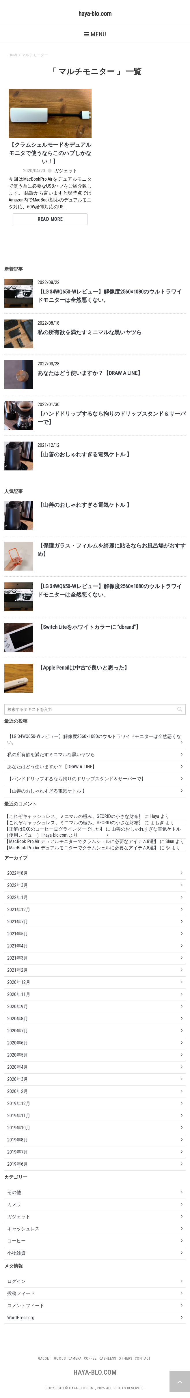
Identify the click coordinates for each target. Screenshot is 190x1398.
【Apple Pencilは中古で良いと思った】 (84, 667)
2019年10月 (18, 1127)
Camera (74, 1358)
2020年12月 (18, 982)
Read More (50, 219)
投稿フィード (21, 1293)
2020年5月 (17, 1055)
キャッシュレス (23, 1228)
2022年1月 (17, 897)
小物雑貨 (16, 1253)
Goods (60, 1358)
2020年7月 (17, 1030)
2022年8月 (17, 873)
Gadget (44, 1358)
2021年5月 (17, 934)
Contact (143, 1358)
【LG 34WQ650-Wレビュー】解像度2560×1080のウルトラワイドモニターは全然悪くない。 (94, 739)
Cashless (107, 1358)
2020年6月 (17, 1043)
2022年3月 (17, 885)
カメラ (14, 1204)
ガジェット (65, 170)
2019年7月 (17, 1152)
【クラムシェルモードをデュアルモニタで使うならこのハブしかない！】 (50, 153)
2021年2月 (17, 970)
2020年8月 (17, 1018)
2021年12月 (18, 909)
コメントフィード (25, 1305)
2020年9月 (17, 1006)
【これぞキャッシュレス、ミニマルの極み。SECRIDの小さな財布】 (73, 816)
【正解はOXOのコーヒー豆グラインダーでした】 (54, 829)
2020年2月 (17, 1091)
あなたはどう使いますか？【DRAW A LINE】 (90, 373)
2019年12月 (18, 1103)
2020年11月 (18, 994)
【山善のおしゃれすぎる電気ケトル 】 (85, 454)
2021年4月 (17, 946)
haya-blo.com (95, 13)
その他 (14, 1192)
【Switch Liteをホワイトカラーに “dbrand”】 (89, 627)
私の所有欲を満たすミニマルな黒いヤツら (90, 332)
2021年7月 (17, 921)
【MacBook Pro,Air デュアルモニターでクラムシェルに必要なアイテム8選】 (81, 841)
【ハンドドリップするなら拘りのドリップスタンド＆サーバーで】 (76, 779)
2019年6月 (17, 1164)
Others (125, 1358)
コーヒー (16, 1241)
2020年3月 (17, 1079)
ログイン (16, 1281)
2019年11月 (18, 1115)
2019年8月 (17, 1140)
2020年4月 (17, 1067)
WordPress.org (20, 1317)
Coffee (90, 1358)
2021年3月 (17, 958)
